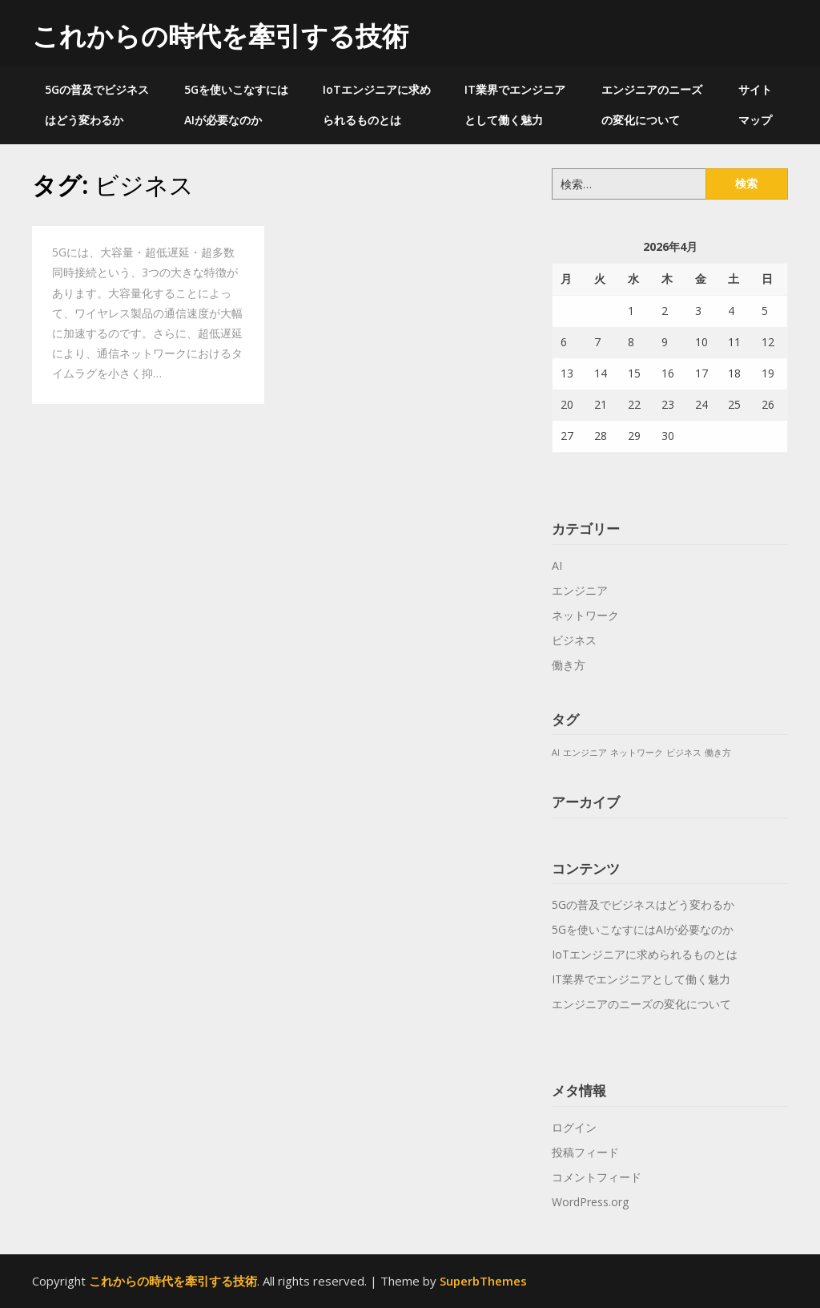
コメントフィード (596, 1177)
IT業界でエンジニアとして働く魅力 (514, 104)
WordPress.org (590, 1201)
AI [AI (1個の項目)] (556, 752)
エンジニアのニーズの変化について (651, 104)
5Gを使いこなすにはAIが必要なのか (236, 104)
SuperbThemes (483, 1281)
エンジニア (580, 590)
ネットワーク (585, 615)
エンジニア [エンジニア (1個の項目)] (585, 752)
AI (557, 565)
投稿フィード (585, 1152)
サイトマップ (755, 104)
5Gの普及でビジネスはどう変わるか (97, 104)
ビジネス (574, 640)
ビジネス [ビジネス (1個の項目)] (683, 752)
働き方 (568, 664)
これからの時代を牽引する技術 (220, 36)
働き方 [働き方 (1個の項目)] (718, 752)
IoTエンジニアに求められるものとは (377, 104)
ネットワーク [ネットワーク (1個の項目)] (636, 752)
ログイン (574, 1127)
